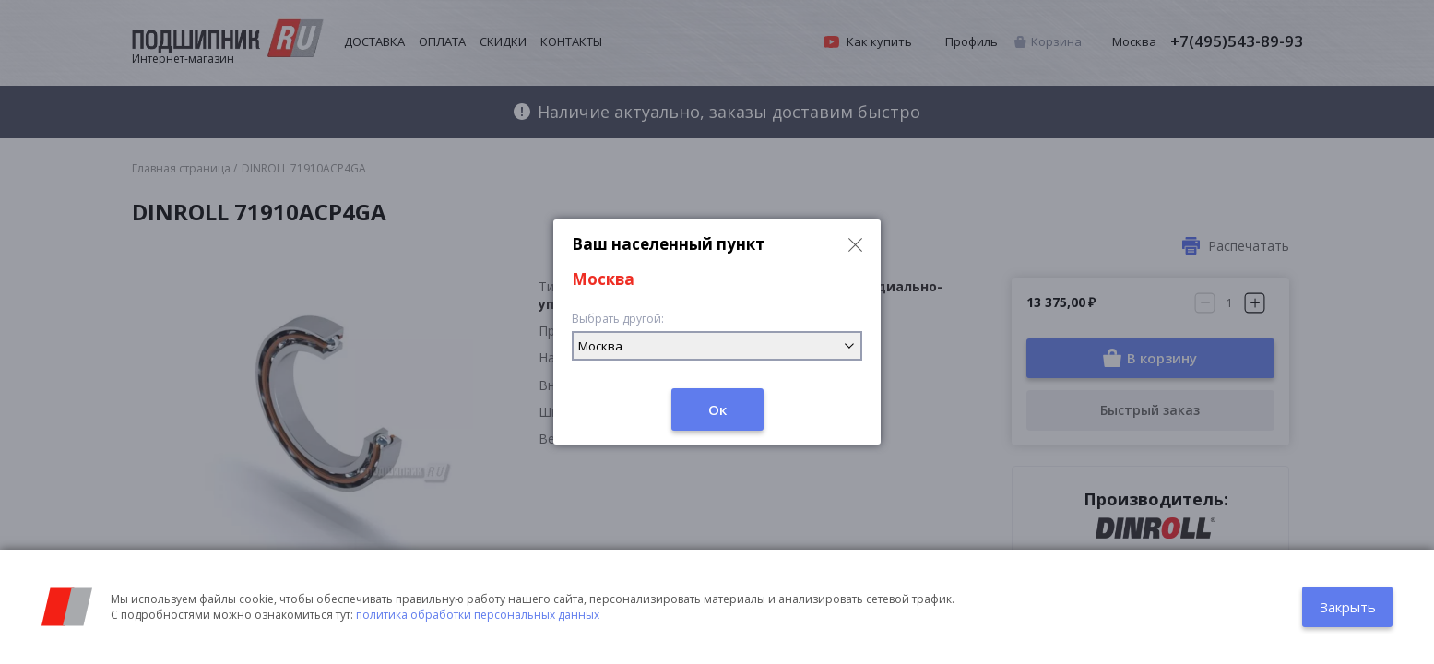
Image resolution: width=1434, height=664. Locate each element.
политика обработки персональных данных (477, 614)
